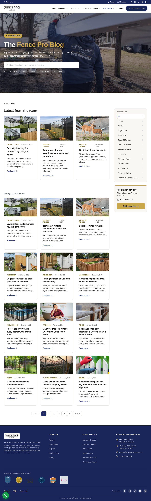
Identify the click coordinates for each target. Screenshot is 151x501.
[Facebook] (131, 2)
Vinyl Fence (33, 71)
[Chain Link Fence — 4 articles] (131, 145)
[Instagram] (146, 2)
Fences (75, 8)
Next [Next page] (77, 414)
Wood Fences (88, 453)
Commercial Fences (90, 462)
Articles (24, 71)
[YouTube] (135, 2)
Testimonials (53, 444)
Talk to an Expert (136, 8)
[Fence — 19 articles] (131, 121)
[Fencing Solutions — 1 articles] (131, 173)
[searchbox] (41, 65)
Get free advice (131, 206)
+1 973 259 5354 (125, 456)
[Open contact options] (5, 495)
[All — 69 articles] (131, 116)
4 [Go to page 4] (59, 414)
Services (7, 491)
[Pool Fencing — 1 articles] (131, 168)
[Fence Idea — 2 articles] (131, 154)
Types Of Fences (58, 71)
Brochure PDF (54, 453)
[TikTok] (139, 2)
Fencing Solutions (91, 8)
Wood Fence (45, 71)
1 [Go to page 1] (43, 414)
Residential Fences (90, 457)
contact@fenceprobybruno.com (130, 452)
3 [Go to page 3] (54, 414)
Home (53, 8)
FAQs (15, 491)
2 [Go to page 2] (48, 414)
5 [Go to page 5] (64, 414)
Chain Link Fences (89, 444)
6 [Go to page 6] (69, 414)
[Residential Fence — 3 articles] (131, 149)
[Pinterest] (142, 2)
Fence (16, 71)
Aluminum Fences (89, 440)
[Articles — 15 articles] (131, 126)
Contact (120, 8)
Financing (121, 2)
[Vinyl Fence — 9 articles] (131, 130)
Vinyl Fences (87, 449)
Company (63, 8)
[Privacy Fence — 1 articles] (131, 164)
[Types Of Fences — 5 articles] (131, 140)
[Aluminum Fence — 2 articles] (131, 159)
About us (52, 440)
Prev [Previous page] (36, 414)
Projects (52, 449)
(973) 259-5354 (125, 200)
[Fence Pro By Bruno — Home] (12, 8)
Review (111, 2)
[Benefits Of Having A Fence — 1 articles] (131, 178)
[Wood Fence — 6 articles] (131, 135)
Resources (108, 8)
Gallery (51, 457)
